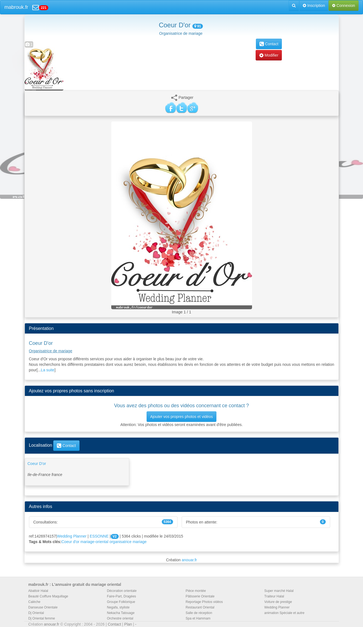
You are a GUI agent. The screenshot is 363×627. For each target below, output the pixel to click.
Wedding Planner (71, 536)
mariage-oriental (94, 541)
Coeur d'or (71, 541)
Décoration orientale (122, 591)
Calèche (34, 602)
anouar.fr (189, 560)
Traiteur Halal (274, 596)
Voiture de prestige (278, 602)
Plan (128, 624)
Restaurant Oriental (200, 607)
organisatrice (120, 541)
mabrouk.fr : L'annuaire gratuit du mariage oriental (74, 584)
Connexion (343, 5)
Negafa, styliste (118, 607)
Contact (268, 44)
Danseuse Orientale (43, 607)
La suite (47, 370)
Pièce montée (196, 591)
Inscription (314, 5)
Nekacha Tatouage (121, 613)
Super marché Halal (279, 591)
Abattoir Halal (38, 591)
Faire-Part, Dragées (121, 596)
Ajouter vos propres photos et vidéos (181, 416)
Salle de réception (199, 613)
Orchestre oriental (120, 618)
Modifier (269, 55)
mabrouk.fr (16, 7)
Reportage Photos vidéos (204, 602)
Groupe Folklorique (121, 602)
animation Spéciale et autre (284, 613)
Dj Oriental (36, 613)
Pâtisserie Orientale (200, 596)
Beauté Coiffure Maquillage (48, 596)
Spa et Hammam (198, 618)
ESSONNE (99, 536)
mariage (140, 541)
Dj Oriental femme (41, 618)
